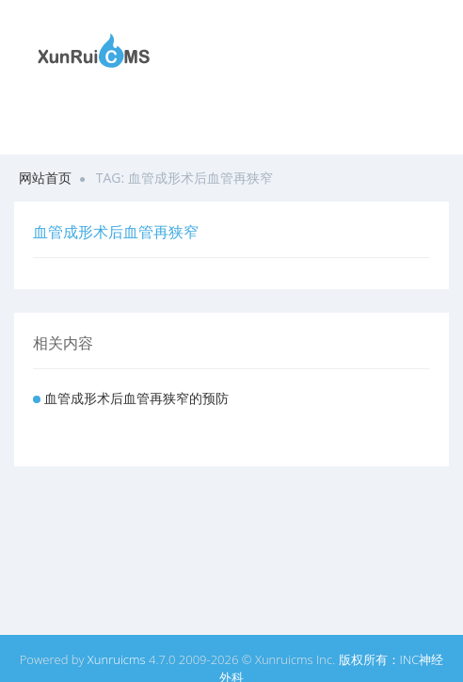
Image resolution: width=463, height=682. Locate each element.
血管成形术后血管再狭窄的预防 (136, 398)
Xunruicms (117, 659)
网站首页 (45, 178)
